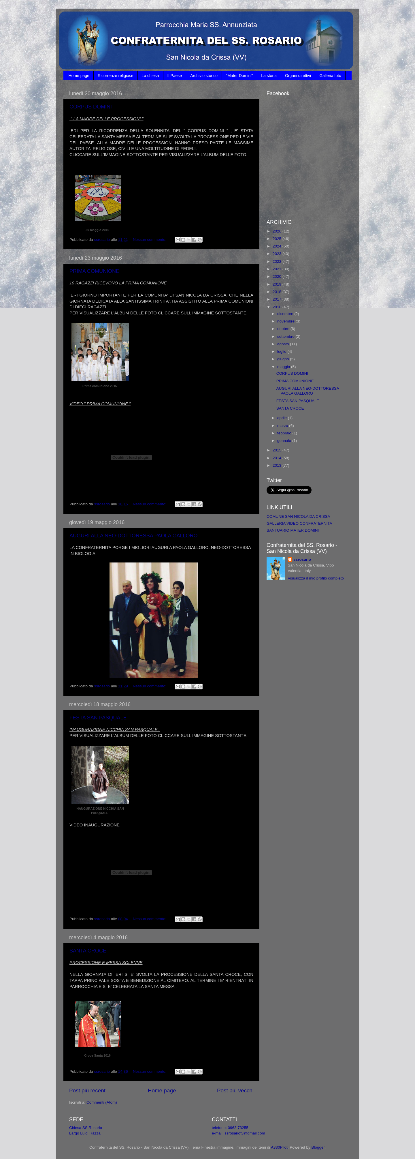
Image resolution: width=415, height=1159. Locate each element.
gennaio (284, 440)
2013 (277, 465)
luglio (282, 351)
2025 (277, 239)
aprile (282, 418)
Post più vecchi (235, 1090)
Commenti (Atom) (101, 1102)
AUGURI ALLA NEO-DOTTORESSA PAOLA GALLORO (133, 536)
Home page (79, 75)
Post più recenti (88, 1090)
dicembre (285, 314)
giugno (283, 359)
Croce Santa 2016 (97, 1055)
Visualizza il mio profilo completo (316, 578)
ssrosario (302, 559)
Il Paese (174, 75)
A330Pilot (279, 1147)
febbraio (285, 433)
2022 (277, 261)
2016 (277, 307)
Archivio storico (204, 75)
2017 (277, 299)
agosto (283, 344)
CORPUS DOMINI (90, 107)
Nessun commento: (150, 239)
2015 (277, 450)
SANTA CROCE (87, 951)
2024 (277, 246)
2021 (277, 269)
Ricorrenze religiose (115, 75)
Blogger (318, 1147)
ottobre (283, 329)
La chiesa (150, 75)
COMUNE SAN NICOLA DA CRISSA (298, 516)
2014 (277, 458)
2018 (277, 292)
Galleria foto (330, 75)
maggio (284, 367)
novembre (286, 321)
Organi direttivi (298, 75)
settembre (286, 336)
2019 (277, 284)
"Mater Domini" (239, 75)
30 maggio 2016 (97, 230)
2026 (277, 231)
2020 (277, 276)
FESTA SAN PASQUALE (98, 718)
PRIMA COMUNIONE (94, 271)
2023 (277, 254)
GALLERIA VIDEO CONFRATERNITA (299, 523)
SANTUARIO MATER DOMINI (293, 530)
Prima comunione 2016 (99, 386)
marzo (283, 425)
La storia (269, 75)
